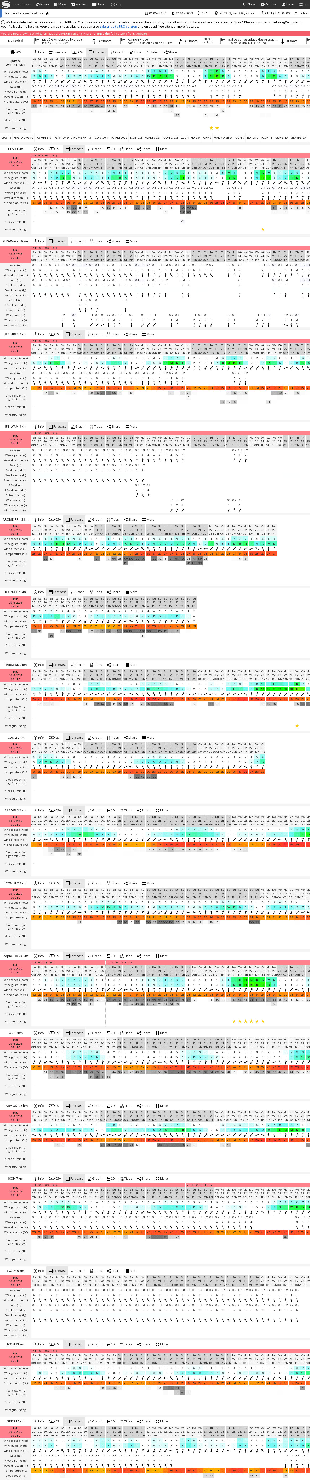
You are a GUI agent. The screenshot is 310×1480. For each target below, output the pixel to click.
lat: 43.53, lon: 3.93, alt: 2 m (235, 13)
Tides (301, 13)
